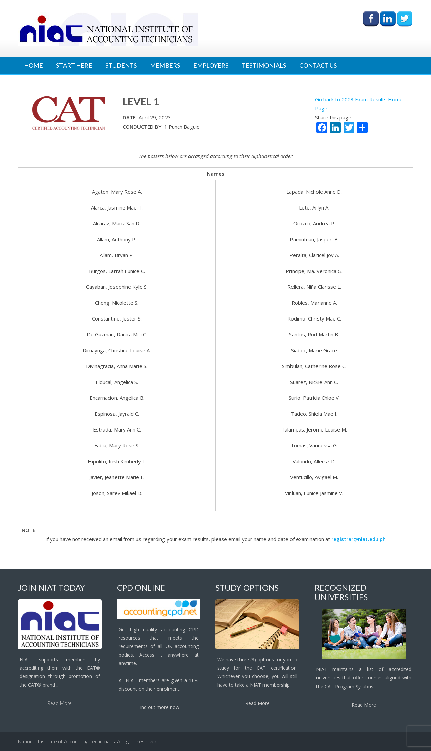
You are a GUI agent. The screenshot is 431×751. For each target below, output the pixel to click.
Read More (60, 703)
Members (165, 65)
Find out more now (158, 707)
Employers (210, 65)
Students (121, 65)
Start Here (74, 65)
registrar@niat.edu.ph (358, 539)
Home (33, 65)
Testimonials (264, 65)
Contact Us (318, 65)
